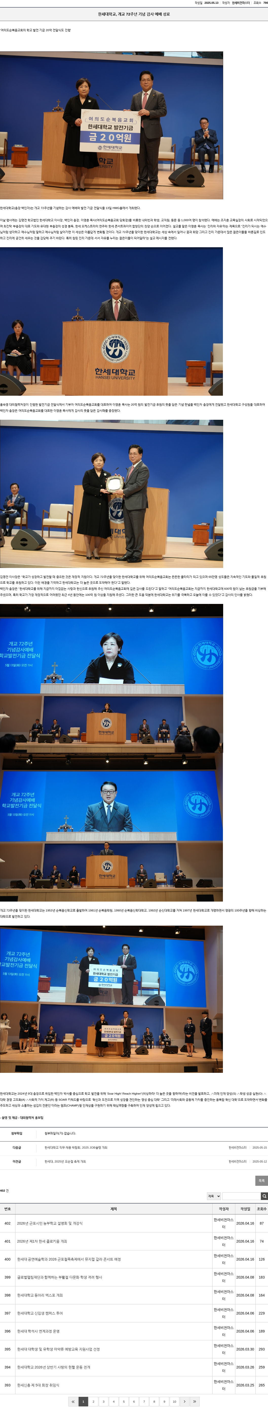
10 (174, 1401)
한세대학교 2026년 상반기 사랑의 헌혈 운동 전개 (56, 1368)
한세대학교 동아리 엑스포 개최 (42, 1296)
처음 (73, 1401)
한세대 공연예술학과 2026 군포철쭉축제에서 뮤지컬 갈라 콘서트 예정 (71, 1260)
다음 (184, 1401)
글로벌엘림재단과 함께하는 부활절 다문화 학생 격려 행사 (62, 1278)
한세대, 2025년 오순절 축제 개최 (65, 1161)
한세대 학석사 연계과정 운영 (40, 1332)
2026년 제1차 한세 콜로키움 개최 (44, 1242)
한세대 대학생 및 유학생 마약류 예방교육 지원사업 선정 (60, 1350)
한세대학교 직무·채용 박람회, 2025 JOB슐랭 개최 (76, 1147)
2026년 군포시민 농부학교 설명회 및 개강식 (52, 1224)
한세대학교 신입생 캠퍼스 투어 (42, 1314)
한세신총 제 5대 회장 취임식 (40, 1386)
